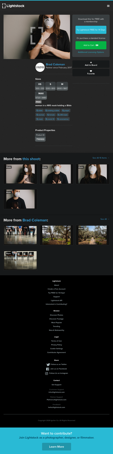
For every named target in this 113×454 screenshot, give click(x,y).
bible (39, 110)
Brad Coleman (55, 64)
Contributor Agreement (56, 352)
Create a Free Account (56, 289)
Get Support (56, 384)
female (51, 115)
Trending (56, 326)
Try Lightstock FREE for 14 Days (91, 29)
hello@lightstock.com (56, 407)
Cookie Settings (56, 348)
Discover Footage (56, 319)
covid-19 (50, 119)
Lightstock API (56, 300)
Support (56, 296)
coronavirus (63, 119)
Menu (108, 6)
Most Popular (56, 322)
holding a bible (52, 110)
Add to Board (91, 64)
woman (40, 115)
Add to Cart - (91, 45)
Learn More (56, 446)
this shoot (31, 159)
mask (39, 119)
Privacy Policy (56, 344)
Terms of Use (56, 341)
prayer (65, 110)
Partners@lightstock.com (56, 399)
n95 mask (62, 115)
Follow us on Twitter (59, 364)
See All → (104, 219)
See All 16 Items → (101, 157)
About (56, 285)
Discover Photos (56, 315)
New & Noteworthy (56, 330)
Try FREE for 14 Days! (56, 292)
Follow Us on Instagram (58, 373)
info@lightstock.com (57, 392)
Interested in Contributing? (56, 304)
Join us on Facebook (58, 368)
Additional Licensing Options (91, 52)
